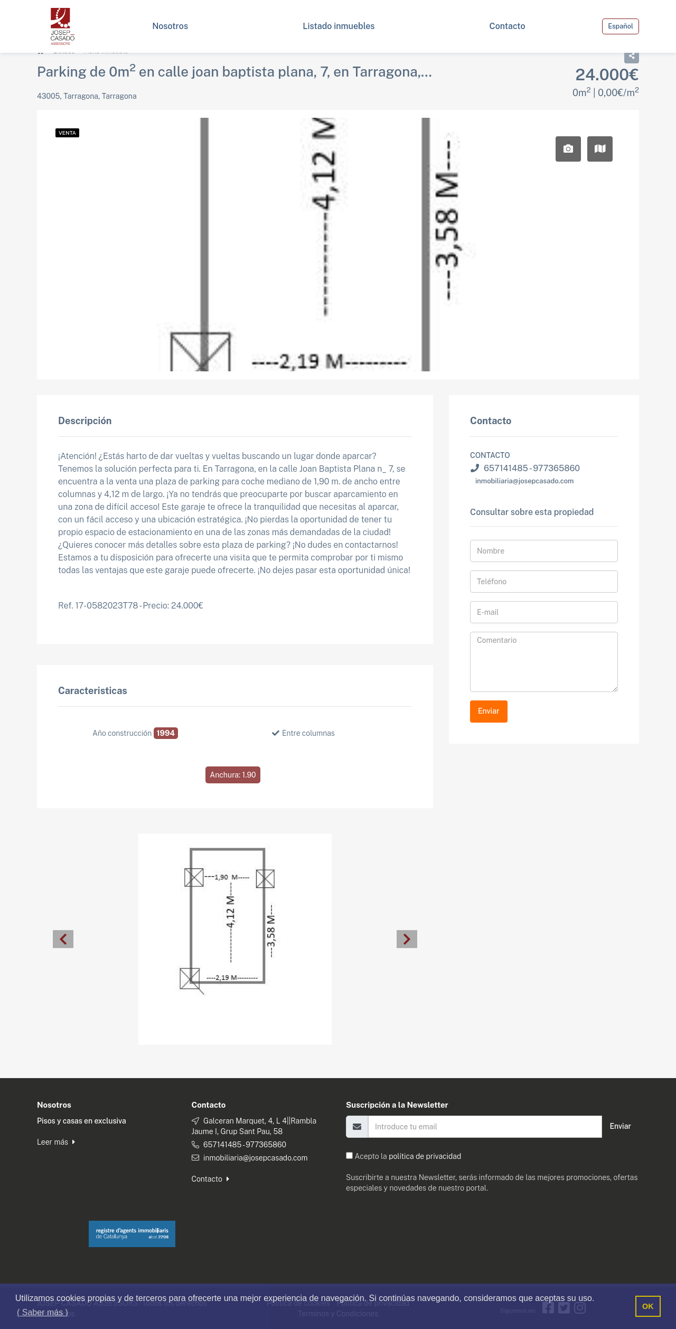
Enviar (489, 710)
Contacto (211, 1178)
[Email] (485, 1126)
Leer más (56, 1141)
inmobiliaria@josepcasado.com (524, 480)
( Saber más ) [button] (42, 1312)
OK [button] (648, 1306)
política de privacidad (425, 1156)
